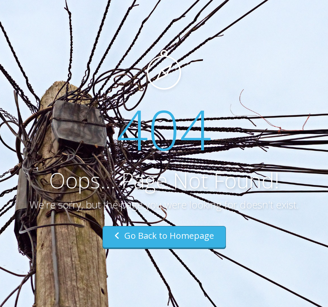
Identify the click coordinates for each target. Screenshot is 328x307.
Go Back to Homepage (164, 235)
